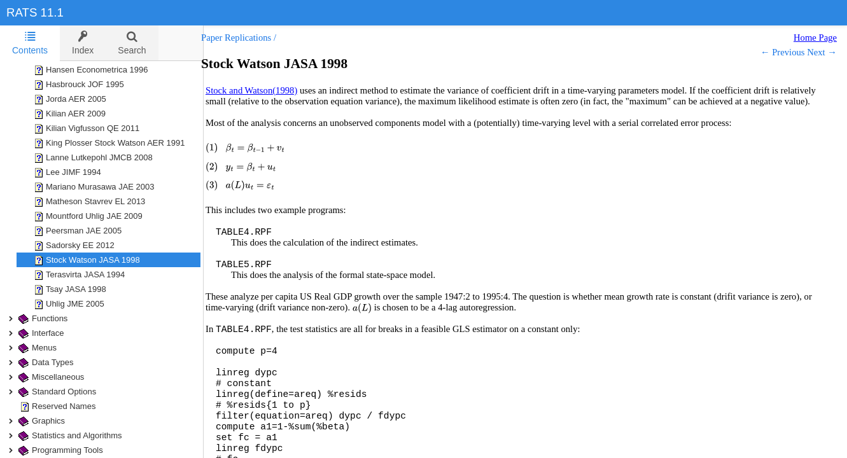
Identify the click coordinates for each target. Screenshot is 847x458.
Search (132, 43)
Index (83, 43)
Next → (822, 52)
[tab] (30, 43)
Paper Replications (249, 37)
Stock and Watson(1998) (264, 90)
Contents (30, 43)
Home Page (815, 37)
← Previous (782, 52)
